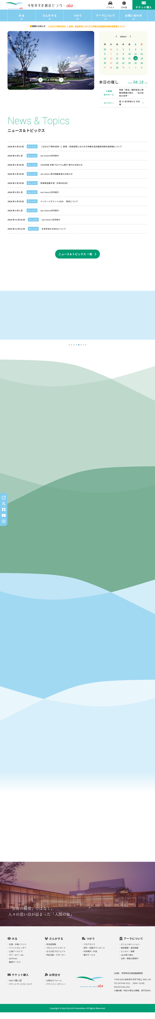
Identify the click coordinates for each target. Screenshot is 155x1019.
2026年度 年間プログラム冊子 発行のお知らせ (61, 171)
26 (142, 69)
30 (105, 56)
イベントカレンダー (17, 954)
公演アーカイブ (15, 958)
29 (117, 74)
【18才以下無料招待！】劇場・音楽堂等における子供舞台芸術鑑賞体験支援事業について (81, 153)
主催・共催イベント (17, 950)
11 (135, 60)
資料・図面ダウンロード (94, 954)
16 (123, 65)
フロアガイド (89, 950)
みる (21, 22)
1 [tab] (46, 87)
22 (117, 69)
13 (105, 65)
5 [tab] (56, 87)
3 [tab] (51, 87)
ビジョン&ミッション (130, 950)
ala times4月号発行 (49, 162)
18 (135, 65)
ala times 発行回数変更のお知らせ (56, 180)
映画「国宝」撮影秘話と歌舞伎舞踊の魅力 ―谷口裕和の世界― (131, 99)
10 (129, 60)
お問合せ (54, 981)
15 (117, 65)
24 (129, 69)
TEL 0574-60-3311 (122, 989)
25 (135, 69)
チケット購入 (20, 981)
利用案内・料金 (90, 958)
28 (111, 74)
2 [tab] (48, 87)
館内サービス (89, 961)
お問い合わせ (133, 22)
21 (111, 69)
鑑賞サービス (15, 968)
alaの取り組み (127, 961)
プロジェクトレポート (56, 954)
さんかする (50, 22)
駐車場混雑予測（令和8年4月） (54, 189)
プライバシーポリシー (56, 990)
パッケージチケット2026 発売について (59, 207)
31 (111, 56)
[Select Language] (124, 10)
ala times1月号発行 (51, 226)
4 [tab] (53, 87)
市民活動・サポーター (56, 961)
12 (142, 60)
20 (105, 69)
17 (129, 65)
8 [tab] (86, 351)
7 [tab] (83, 351)
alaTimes (13, 965)
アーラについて (105, 22)
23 (123, 69)
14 (111, 65)
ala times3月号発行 (49, 198)
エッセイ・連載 (127, 958)
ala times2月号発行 (49, 217)
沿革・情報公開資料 (129, 965)
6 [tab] (81, 351)
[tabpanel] (51, 67)
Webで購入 (15, 987)
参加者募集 (51, 950)
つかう (77, 22)
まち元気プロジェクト (56, 958)
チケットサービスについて (20, 990)
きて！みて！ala (16, 961)
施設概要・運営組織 (129, 954)
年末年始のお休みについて (54, 235)
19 (142, 65)
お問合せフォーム (54, 987)
